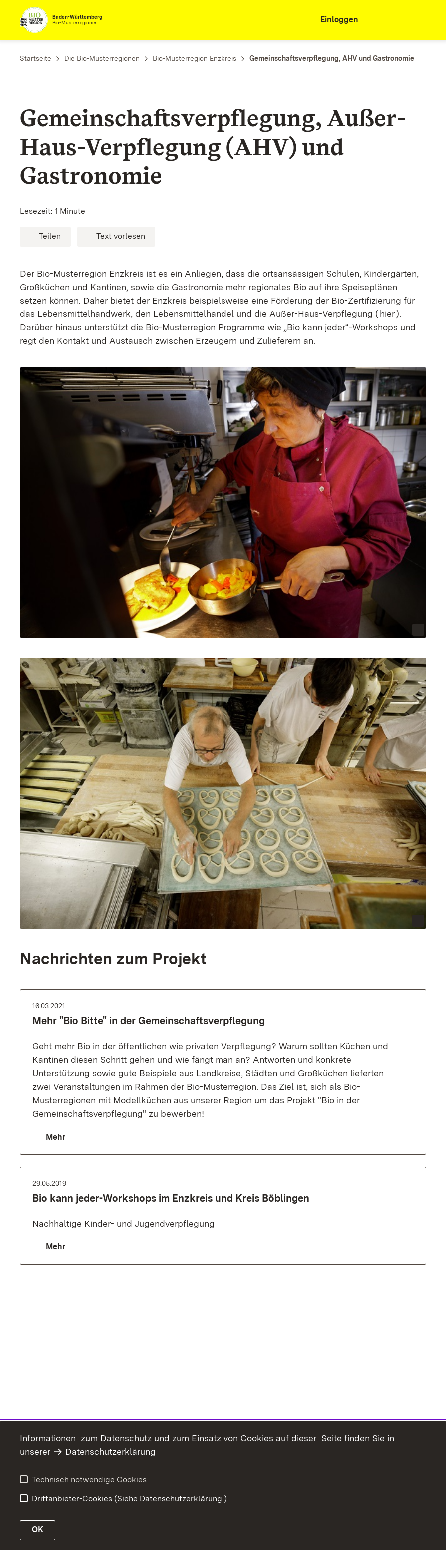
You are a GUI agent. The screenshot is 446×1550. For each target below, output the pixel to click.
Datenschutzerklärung (110, 1451)
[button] (45, 237)
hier (387, 314)
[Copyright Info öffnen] (418, 630)
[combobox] (382, 20)
